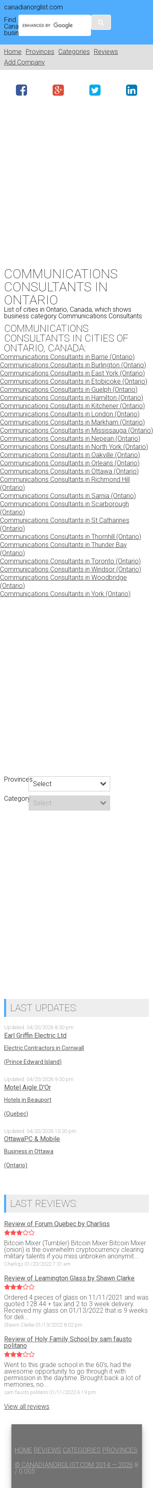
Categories (74, 52)
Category (16, 798)
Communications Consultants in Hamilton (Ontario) (71, 398)
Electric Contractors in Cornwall (44, 1048)
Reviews (106, 52)
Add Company (24, 62)
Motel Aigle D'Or (27, 1087)
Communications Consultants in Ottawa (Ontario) (69, 471)
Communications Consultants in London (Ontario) (70, 414)
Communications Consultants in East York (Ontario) (72, 373)
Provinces (40, 52)
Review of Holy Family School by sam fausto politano (68, 1342)
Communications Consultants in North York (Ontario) (74, 447)
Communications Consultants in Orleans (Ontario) (70, 463)
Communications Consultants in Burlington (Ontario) (73, 365)
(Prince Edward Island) (33, 1062)
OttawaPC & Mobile (32, 1139)
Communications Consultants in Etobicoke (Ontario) (73, 381)
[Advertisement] (76, 180)
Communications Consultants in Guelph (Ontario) (68, 389)
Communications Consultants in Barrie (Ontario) (67, 357)
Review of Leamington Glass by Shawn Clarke (69, 1278)
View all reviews (26, 1406)
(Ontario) (15, 1165)
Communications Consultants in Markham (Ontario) (72, 422)
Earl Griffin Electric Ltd (35, 1035)
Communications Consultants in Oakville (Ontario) (70, 455)
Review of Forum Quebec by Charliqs (57, 1224)
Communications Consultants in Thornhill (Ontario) (70, 537)
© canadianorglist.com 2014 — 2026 (74, 1465)
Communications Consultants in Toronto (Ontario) (70, 561)
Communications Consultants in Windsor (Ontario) (70, 569)
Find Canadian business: (9, 26)
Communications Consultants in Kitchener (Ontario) (72, 406)
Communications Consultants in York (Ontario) (65, 594)
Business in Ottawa (28, 1151)
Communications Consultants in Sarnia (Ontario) (68, 496)
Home (13, 52)
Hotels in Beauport (27, 1100)
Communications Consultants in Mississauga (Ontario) (76, 430)
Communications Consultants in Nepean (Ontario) (70, 438)
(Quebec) (16, 1114)
